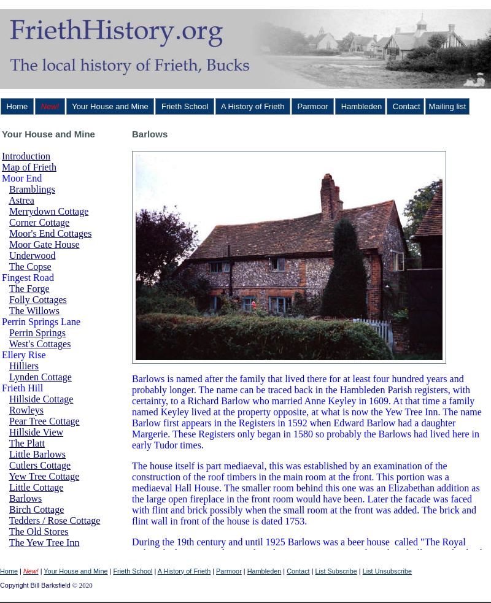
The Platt (27, 443)
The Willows (34, 310)
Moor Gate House (44, 244)
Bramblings (32, 189)
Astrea (21, 200)
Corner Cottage (39, 222)
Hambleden (360, 106)
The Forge (29, 288)
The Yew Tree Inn (44, 542)
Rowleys (26, 410)
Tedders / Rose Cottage (55, 520)
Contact (405, 106)
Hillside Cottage (41, 399)
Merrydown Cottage (48, 211)
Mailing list (447, 106)
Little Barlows (37, 454)
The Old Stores (39, 531)
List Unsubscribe (387, 571)
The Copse (30, 266)
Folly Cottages (38, 299)
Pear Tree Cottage (44, 421)
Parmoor (312, 106)
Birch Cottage (36, 509)
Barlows (25, 498)
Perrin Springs (37, 333)
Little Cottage (36, 487)
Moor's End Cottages (50, 233)
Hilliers (24, 366)
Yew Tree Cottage (44, 476)
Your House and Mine (110, 106)
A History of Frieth (253, 106)
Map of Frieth (29, 167)
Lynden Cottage (40, 377)
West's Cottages (40, 344)
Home (17, 106)
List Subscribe (336, 571)
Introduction (26, 156)
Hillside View (36, 432)
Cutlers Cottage (40, 465)
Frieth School (185, 106)
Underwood (32, 255)
